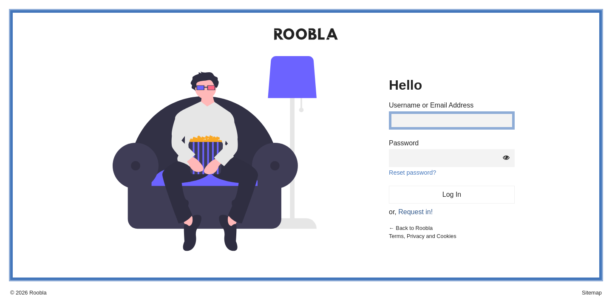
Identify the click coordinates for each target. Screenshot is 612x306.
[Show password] (506, 158)
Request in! (415, 211)
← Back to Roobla (411, 228)
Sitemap (592, 292)
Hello (405, 85)
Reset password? (412, 172)
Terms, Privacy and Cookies (422, 236)
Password (404, 143)
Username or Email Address (431, 105)
